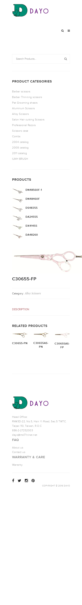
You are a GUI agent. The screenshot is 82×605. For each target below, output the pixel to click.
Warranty (17, 464)
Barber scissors (21, 91)
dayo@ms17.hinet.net (24, 434)
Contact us (18, 452)
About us (17, 447)
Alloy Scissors (20, 114)
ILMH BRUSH (20, 158)
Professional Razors (24, 125)
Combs (16, 136)
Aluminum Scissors (23, 108)
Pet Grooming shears (25, 102)
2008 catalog (20, 147)
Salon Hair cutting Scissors (28, 119)
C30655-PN (20, 343)
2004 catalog (20, 142)
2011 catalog (19, 153)
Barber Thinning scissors (27, 97)
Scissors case (20, 130)
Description (20, 309)
